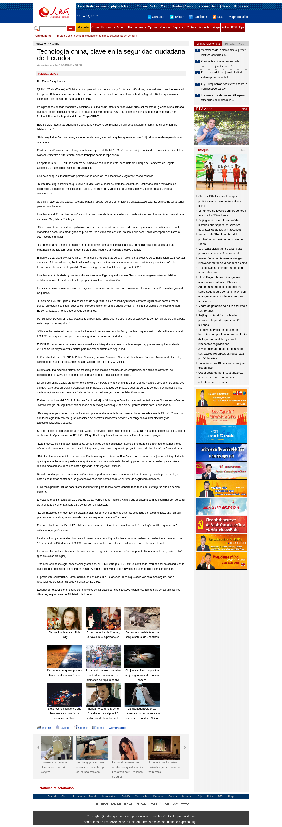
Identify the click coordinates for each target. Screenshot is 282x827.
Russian (177, 6)
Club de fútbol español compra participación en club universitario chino (219, 201)
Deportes (178, 27)
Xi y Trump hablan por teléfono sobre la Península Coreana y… (224, 86)
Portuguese (241, 6)
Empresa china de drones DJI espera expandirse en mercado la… (223, 98)
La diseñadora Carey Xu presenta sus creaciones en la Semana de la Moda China (142, 713)
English (154, 6)
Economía (108, 27)
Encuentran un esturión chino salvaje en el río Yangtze (54, 767)
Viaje (216, 27)
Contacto (156, 17)
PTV (234, 27)
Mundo (121, 27)
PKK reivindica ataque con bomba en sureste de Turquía (90, 35)
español (41, 43)
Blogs (231, 796)
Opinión (153, 27)
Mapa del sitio (238, 17)
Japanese (203, 6)
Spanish (189, 6)
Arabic (215, 6)
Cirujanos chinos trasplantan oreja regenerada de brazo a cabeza (142, 675)
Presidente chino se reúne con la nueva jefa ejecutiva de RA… (220, 64)
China (95, 27)
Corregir (81, 727)
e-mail (98, 727)
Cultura (192, 27)
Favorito (62, 727)
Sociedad (204, 27)
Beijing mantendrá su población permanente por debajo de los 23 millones (219, 320)
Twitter (177, 17)
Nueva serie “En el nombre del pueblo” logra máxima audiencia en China (220, 239)
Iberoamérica (137, 27)
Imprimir (44, 727)
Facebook (198, 17)
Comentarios (117, 727)
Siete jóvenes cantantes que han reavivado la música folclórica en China (64, 713)
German (226, 6)
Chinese (142, 6)
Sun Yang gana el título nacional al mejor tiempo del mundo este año (90, 767)
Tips (242, 27)
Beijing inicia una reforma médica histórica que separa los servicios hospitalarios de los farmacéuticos (219, 224)
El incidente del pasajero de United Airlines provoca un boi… (221, 75)
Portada (83, 27)
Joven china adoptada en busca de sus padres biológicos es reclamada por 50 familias (221, 353)
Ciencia (165, 27)
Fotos (225, 27)
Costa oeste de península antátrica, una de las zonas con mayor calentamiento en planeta (220, 377)
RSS (218, 17)
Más (244, 109)
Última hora (42, 35)
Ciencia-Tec (142, 796)
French (165, 6)
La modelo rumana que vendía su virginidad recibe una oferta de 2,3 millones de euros (128, 769)
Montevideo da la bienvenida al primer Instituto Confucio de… (223, 52)
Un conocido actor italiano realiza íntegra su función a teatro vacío (164, 767)
